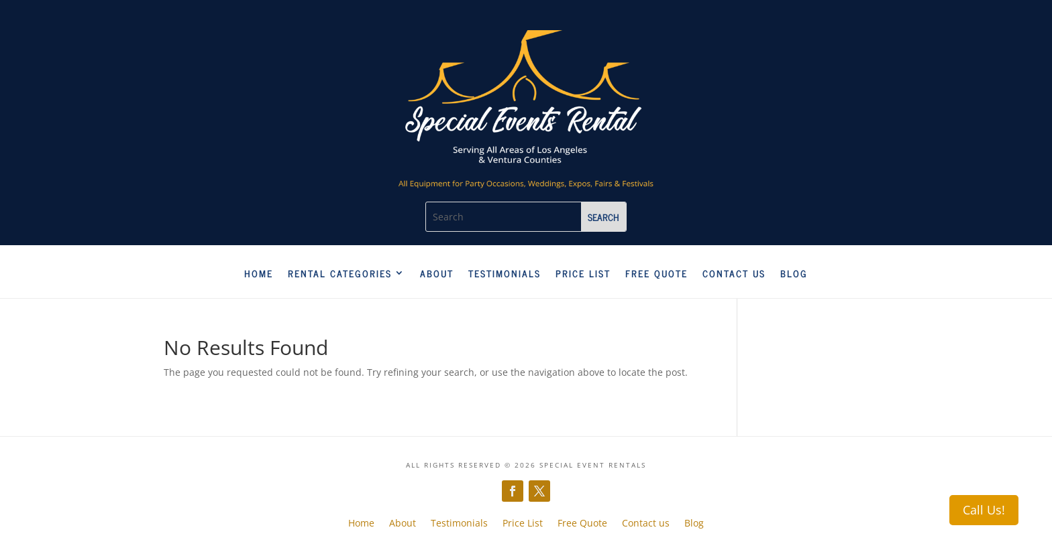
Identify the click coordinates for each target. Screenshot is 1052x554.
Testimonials (504, 274)
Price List (583, 274)
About (437, 274)
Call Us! (984, 510)
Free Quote (656, 274)
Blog (794, 274)
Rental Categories (340, 274)
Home (258, 274)
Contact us (734, 274)
